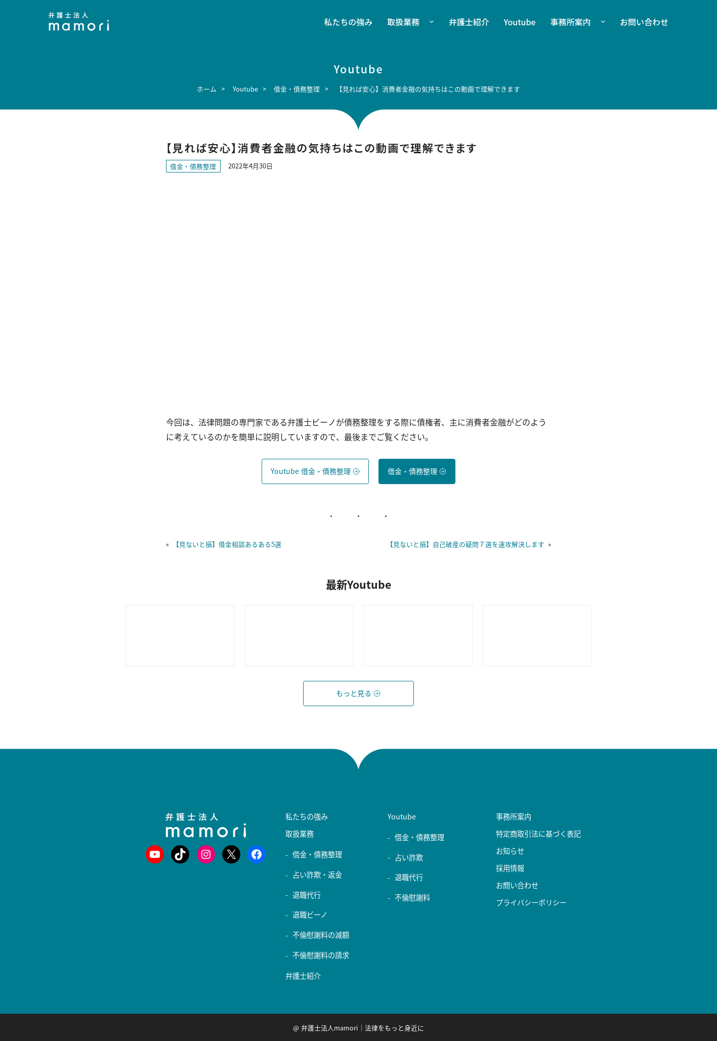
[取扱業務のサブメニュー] (426, 22)
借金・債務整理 (193, 166)
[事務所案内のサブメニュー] (598, 22)
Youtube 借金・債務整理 (315, 471)
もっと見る (358, 693)
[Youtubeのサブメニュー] (391, 825)
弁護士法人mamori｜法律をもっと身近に (362, 1027)
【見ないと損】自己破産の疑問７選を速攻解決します (465, 544)
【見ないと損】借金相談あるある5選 (227, 544)
